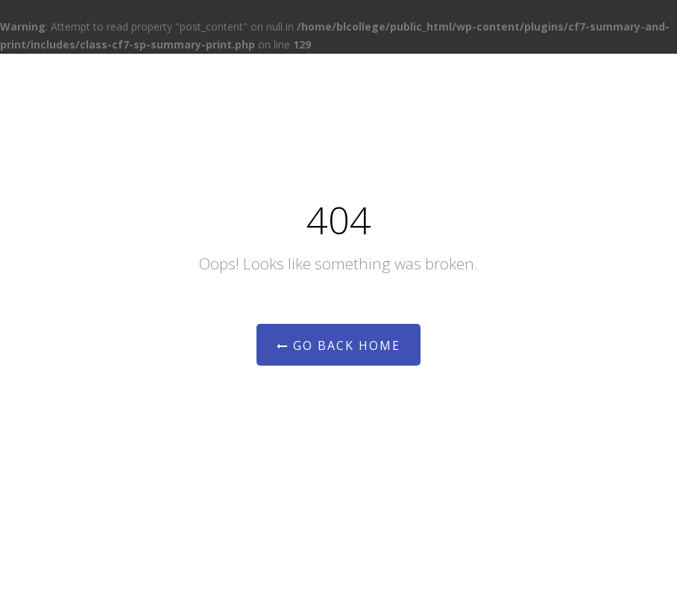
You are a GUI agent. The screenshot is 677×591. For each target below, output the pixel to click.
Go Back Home (338, 345)
